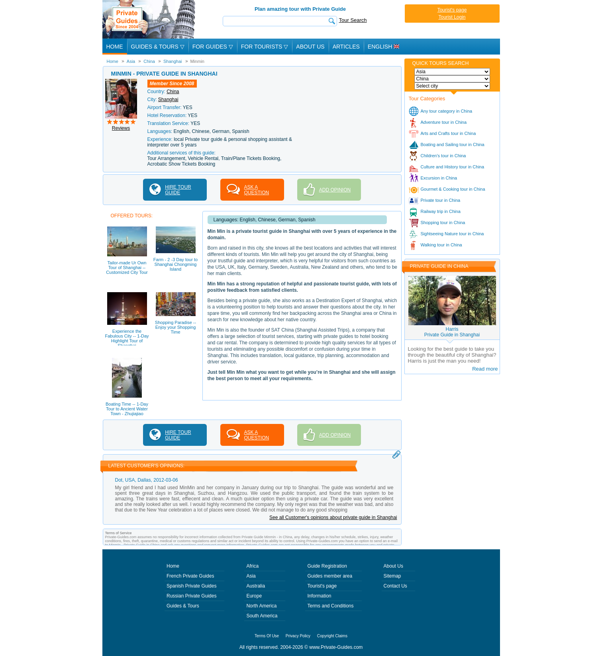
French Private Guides (190, 576)
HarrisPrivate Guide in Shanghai (452, 332)
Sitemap (392, 576)
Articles (346, 46)
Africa (252, 566)
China (173, 91)
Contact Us (395, 586)
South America (261, 616)
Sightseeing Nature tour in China (452, 233)
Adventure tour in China (444, 122)
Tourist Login (451, 17)
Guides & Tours (183, 606)
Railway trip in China (441, 211)
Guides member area (329, 576)
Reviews (121, 128)
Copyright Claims (332, 636)
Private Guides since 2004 (149, 19)
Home (114, 46)
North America (261, 606)
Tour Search (353, 20)
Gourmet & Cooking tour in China (453, 189)
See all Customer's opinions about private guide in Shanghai (333, 517)
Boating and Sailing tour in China (452, 144)
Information (319, 596)
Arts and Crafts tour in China (448, 133)
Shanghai (168, 99)
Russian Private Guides (191, 596)
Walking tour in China (441, 244)
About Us (310, 46)
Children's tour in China (443, 155)
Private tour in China (441, 200)
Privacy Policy (298, 636)
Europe (254, 596)
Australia (255, 586)
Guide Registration (327, 566)
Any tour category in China (447, 111)
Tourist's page (452, 10)
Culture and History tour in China (452, 166)
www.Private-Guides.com (336, 647)
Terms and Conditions (330, 606)
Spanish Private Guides (191, 586)
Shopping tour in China (443, 222)
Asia (250, 576)
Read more (485, 369)
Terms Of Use (267, 636)
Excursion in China (439, 178)
